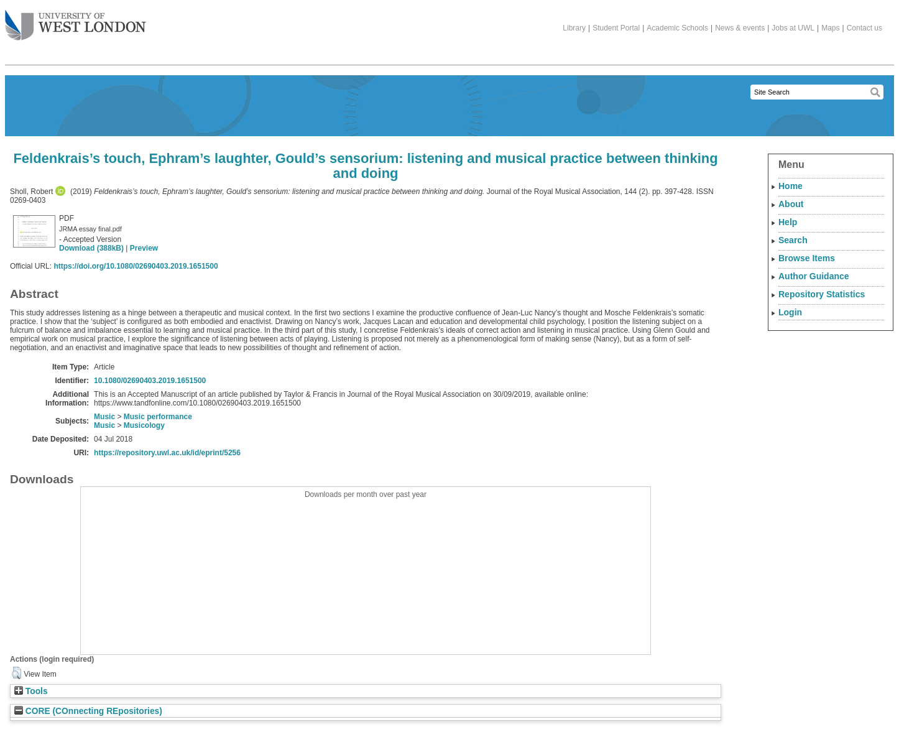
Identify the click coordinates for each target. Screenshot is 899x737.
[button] (16, 672)
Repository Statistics (821, 294)
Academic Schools (677, 28)
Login (790, 312)
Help (787, 222)
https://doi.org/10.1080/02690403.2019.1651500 (135, 266)
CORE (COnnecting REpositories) (88, 711)
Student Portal (616, 28)
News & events (740, 28)
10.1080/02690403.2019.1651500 (150, 380)
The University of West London (75, 20)
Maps (830, 28)
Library (574, 28)
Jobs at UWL (793, 28)
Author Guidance (813, 276)
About (790, 204)
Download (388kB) (91, 248)
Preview (144, 248)
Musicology (144, 425)
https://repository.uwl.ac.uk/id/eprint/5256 (167, 452)
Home (790, 186)
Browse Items (806, 258)
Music (104, 416)
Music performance (158, 416)
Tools (31, 691)
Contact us (864, 28)
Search (793, 240)
